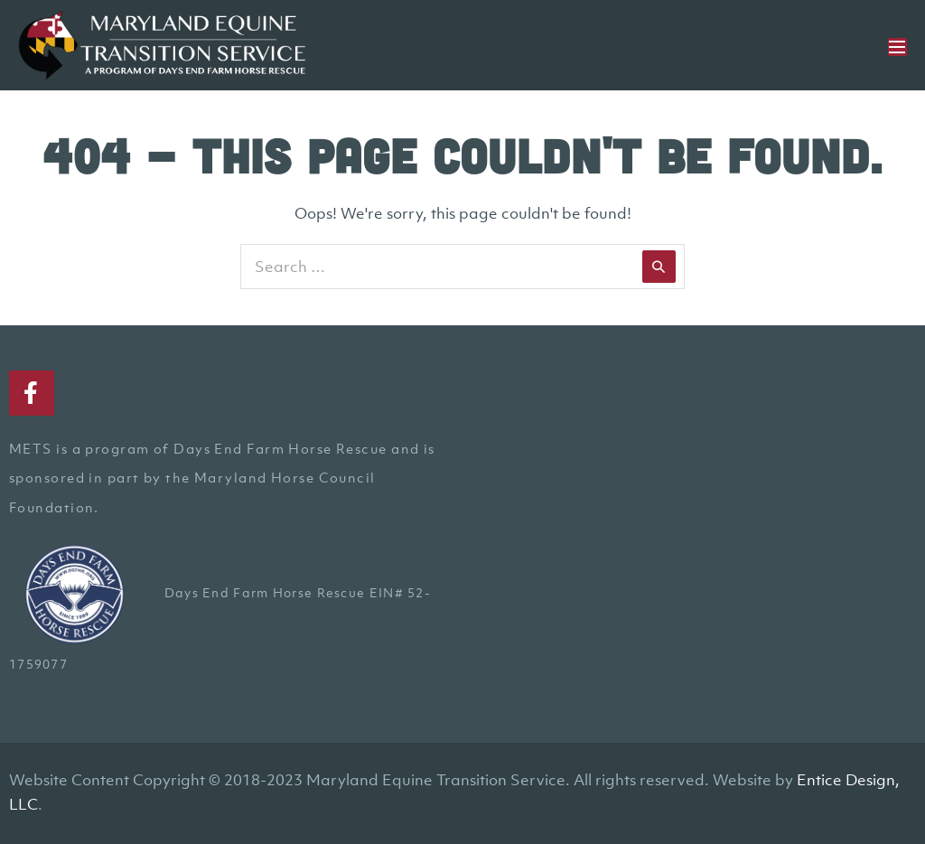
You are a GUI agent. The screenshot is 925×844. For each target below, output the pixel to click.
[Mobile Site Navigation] (897, 47)
